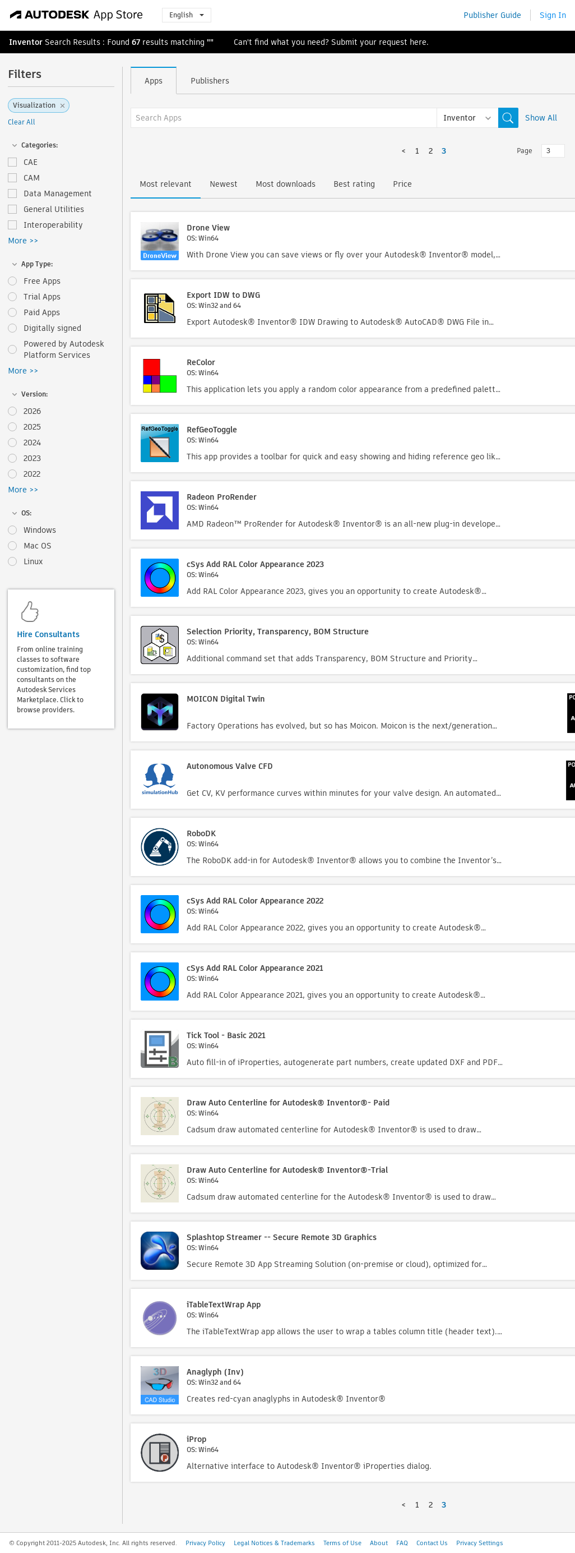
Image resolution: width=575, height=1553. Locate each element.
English (186, 15)
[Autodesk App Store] (76, 15)
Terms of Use (342, 1542)
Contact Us (432, 1542)
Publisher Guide (492, 15)
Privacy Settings (479, 1542)
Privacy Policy (205, 1542)
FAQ (402, 1542)
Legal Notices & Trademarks (274, 1542)
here (418, 42)
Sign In (553, 15)
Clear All (21, 122)
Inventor (26, 42)
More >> (23, 240)
